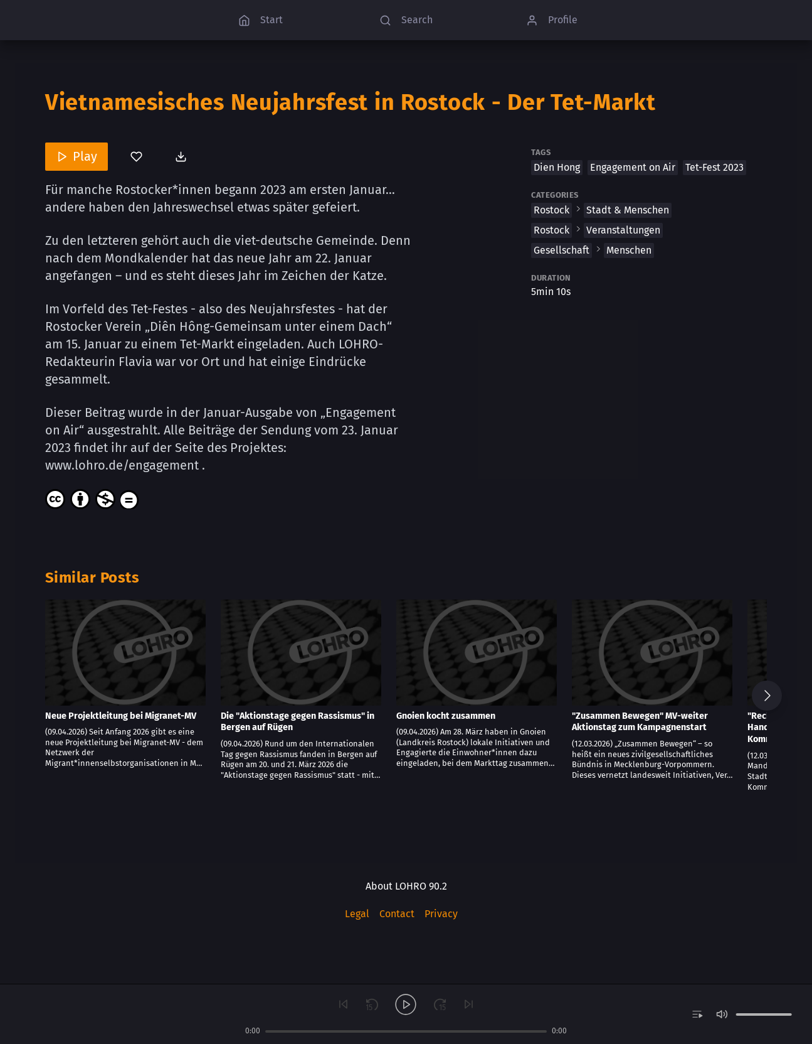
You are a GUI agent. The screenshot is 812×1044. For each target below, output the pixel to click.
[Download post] (182, 156)
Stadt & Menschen (627, 210)
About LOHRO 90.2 (406, 886)
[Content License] (92, 499)
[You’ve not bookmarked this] (136, 156)
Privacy (441, 914)
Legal (357, 914)
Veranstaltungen (623, 230)
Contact (396, 914)
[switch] (697, 1014)
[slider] (406, 1031)
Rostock (551, 210)
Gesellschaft (561, 250)
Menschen (628, 250)
